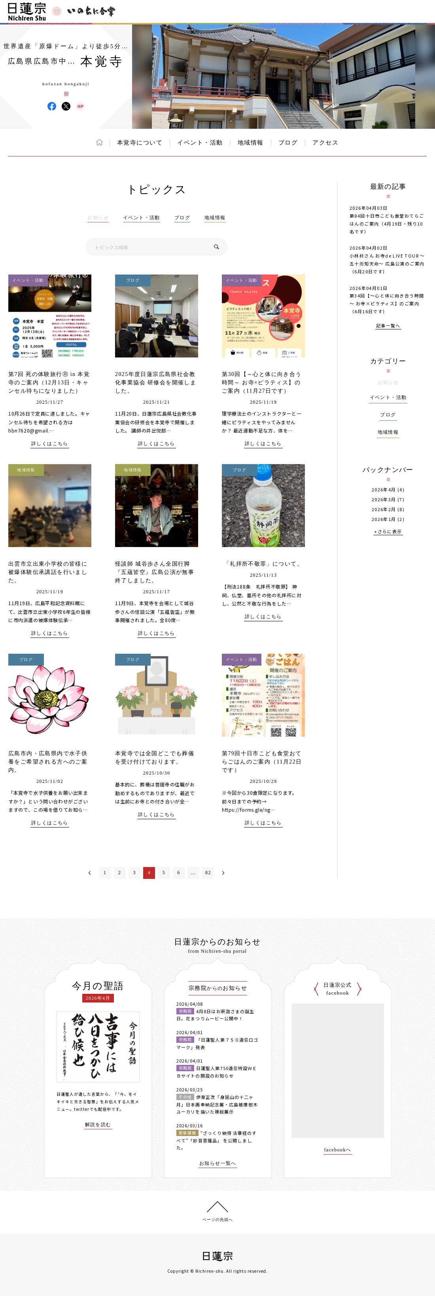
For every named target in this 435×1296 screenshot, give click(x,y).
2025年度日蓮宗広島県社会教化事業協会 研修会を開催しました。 (155, 382)
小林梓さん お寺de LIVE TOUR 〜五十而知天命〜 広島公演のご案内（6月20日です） (387, 263)
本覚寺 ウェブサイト (80, 106)
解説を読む (98, 1124)
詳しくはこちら (49, 443)
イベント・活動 (200, 142)
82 (208, 872)
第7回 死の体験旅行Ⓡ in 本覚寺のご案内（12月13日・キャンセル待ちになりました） (49, 382)
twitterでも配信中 (92, 1109)
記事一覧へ (388, 326)
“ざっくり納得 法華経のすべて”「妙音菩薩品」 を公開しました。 (216, 1140)
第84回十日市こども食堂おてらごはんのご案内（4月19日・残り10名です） (387, 224)
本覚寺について (140, 142)
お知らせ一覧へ (217, 1163)
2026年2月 (384, 509)
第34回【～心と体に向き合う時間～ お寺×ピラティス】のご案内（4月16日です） (387, 303)
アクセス (325, 142)
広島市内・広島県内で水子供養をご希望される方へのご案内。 (47, 762)
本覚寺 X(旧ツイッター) (66, 106)
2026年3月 (384, 499)
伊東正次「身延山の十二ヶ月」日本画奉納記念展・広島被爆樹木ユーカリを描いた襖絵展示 (217, 1104)
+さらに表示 (388, 531)
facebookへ (338, 1150)
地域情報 (251, 142)
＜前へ (90, 873)
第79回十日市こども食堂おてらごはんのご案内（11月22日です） (262, 762)
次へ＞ (223, 873)
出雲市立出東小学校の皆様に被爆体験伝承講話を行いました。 (47, 572)
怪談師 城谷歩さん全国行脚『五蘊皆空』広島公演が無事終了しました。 (154, 572)
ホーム (99, 142)
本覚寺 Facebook (51, 106)
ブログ (288, 142)
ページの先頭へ (217, 1219)
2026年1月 (384, 519)
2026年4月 (384, 489)
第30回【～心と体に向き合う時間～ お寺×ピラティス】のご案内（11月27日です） (262, 382)
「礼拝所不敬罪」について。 (263, 564)
